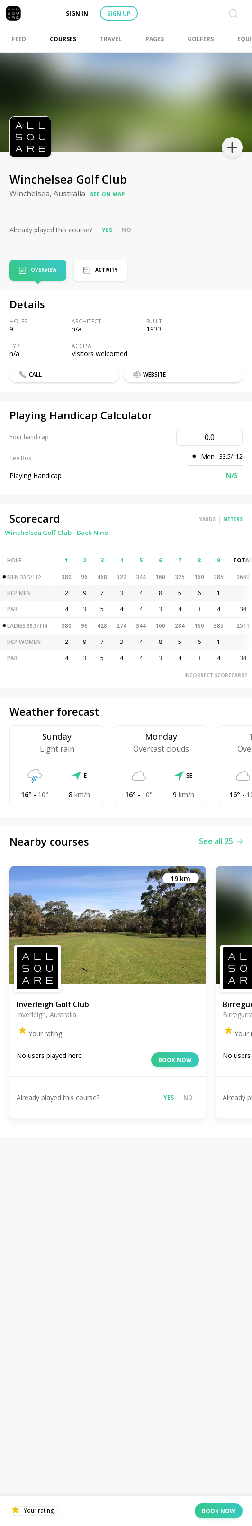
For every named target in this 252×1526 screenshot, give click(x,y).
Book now (175, 1060)
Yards (207, 519)
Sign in (77, 13)
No (126, 230)
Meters (233, 519)
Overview (44, 271)
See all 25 (221, 841)
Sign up (119, 13)
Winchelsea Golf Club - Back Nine (56, 532)
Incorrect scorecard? (215, 675)
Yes (107, 230)
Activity (106, 270)
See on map (107, 194)
